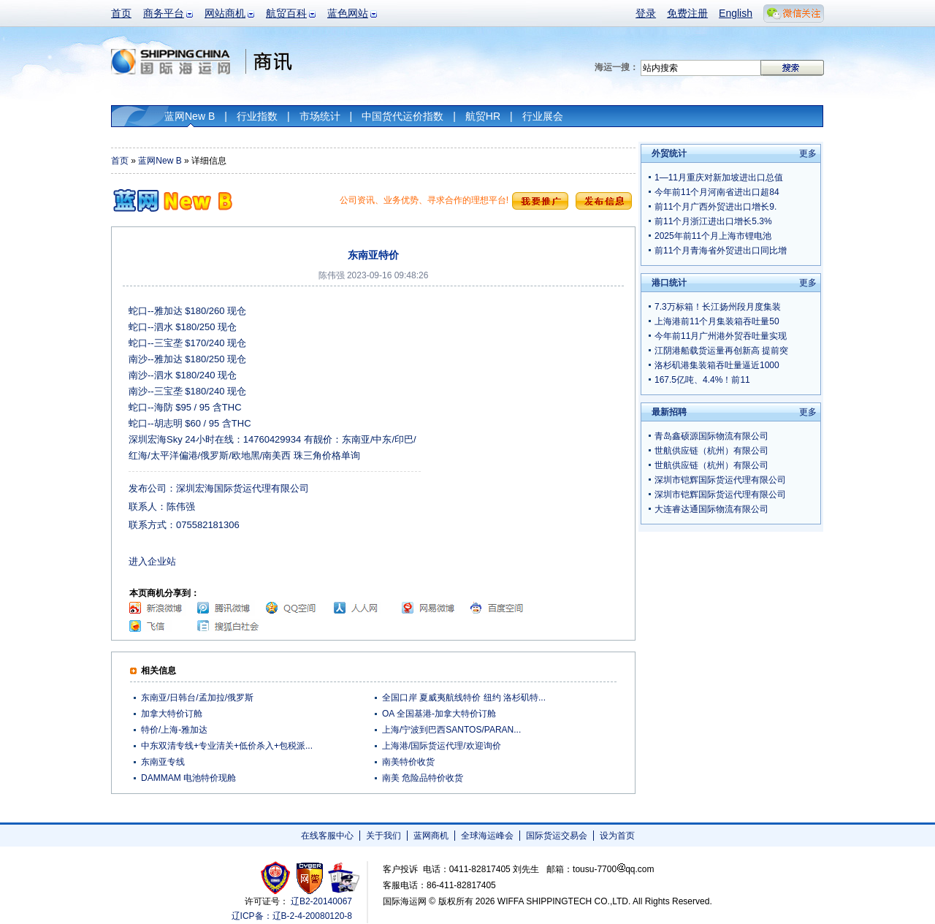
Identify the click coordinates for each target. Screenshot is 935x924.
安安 (343, 877)
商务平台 (163, 13)
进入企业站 (152, 561)
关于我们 (383, 836)
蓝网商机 (431, 836)
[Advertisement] (526, 394)
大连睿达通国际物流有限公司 (711, 509)
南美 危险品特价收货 (422, 778)
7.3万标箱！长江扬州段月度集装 (717, 307)
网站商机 (225, 13)
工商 (277, 877)
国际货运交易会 (556, 836)
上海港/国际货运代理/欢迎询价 (441, 746)
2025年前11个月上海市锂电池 (712, 236)
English (735, 13)
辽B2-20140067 (321, 901)
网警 (310, 877)
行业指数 (257, 116)
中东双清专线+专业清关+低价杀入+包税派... (227, 746)
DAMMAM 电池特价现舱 (188, 778)
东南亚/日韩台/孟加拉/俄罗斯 (197, 697)
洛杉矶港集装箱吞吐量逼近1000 (716, 365)
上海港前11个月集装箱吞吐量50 (716, 321)
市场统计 (319, 116)
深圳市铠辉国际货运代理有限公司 (720, 480)
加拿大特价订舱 (171, 714)
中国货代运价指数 (402, 116)
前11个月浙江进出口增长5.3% (713, 221)
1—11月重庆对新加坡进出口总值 (718, 177)
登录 (646, 13)
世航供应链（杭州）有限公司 (711, 451)
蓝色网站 (347, 13)
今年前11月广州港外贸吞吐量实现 (720, 336)
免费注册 (687, 13)
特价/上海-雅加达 (174, 730)
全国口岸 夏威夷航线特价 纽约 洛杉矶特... (464, 697)
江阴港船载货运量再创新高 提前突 (721, 350)
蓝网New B (189, 116)
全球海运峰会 (487, 836)
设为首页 (617, 836)
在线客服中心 (327, 836)
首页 (121, 13)
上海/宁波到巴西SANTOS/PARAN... (451, 730)
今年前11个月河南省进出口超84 (716, 192)
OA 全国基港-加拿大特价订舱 (439, 714)
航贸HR (482, 116)
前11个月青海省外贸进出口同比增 (720, 250)
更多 (808, 153)
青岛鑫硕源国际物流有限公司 (711, 436)
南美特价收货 (408, 762)
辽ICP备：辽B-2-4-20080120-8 (292, 916)
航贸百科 (286, 13)
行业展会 (542, 116)
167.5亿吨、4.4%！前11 (702, 380)
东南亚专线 (163, 762)
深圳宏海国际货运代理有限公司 (242, 488)
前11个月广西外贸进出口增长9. (715, 207)
